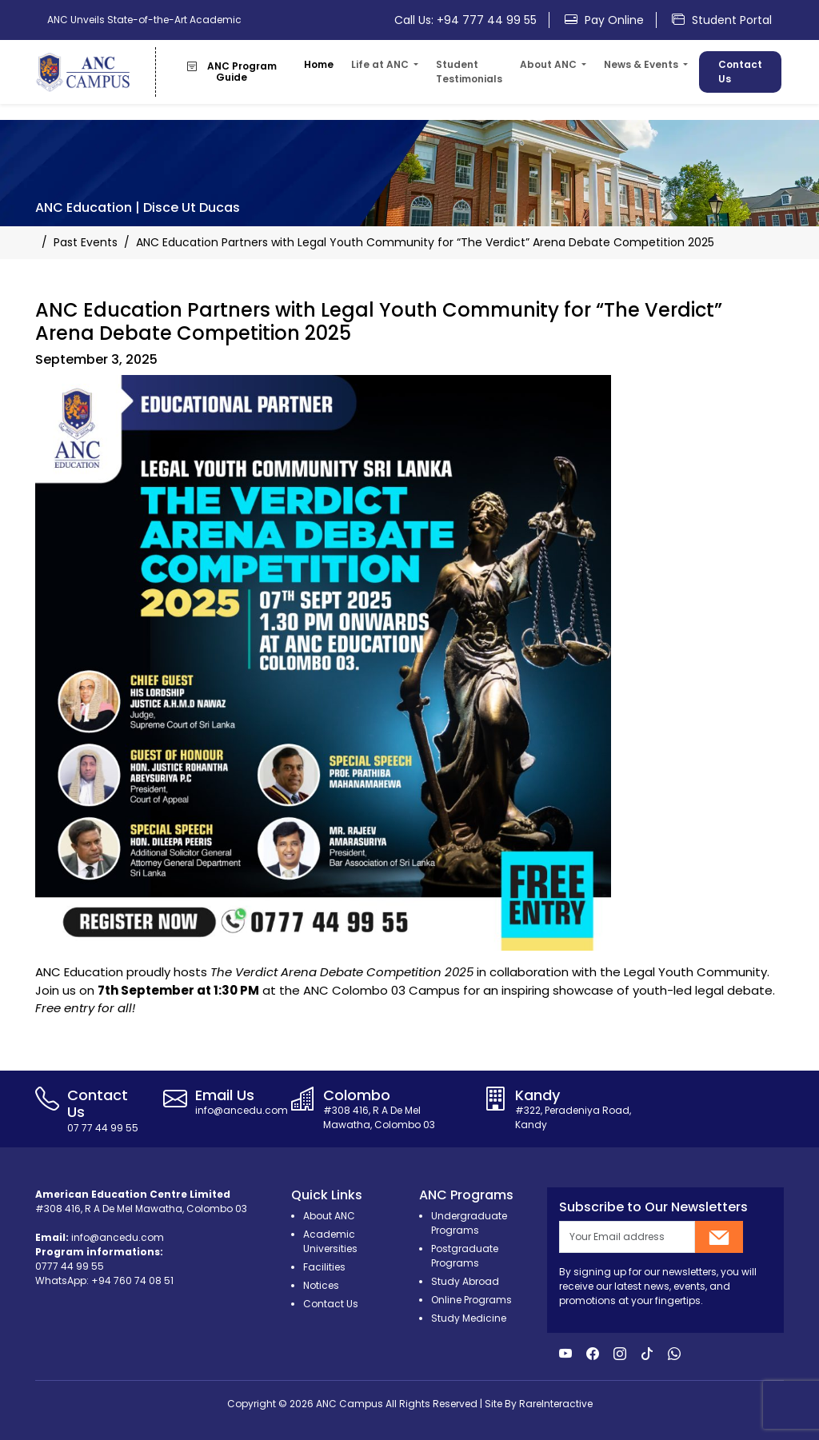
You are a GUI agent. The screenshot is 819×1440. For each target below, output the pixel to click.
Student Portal (722, 20)
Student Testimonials (469, 72)
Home (319, 64)
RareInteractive (556, 1403)
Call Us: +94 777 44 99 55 (465, 20)
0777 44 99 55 (69, 1266)
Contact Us (740, 72)
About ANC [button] (549, 64)
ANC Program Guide (232, 71)
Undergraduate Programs (469, 1223)
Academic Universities (330, 1241)
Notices (321, 1285)
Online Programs (471, 1299)
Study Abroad (465, 1281)
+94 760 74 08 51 (132, 1280)
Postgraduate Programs (464, 1256)
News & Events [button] (642, 64)
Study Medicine (468, 1318)
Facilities (324, 1267)
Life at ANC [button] (381, 64)
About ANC (329, 1216)
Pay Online (604, 20)
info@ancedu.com (117, 1237)
